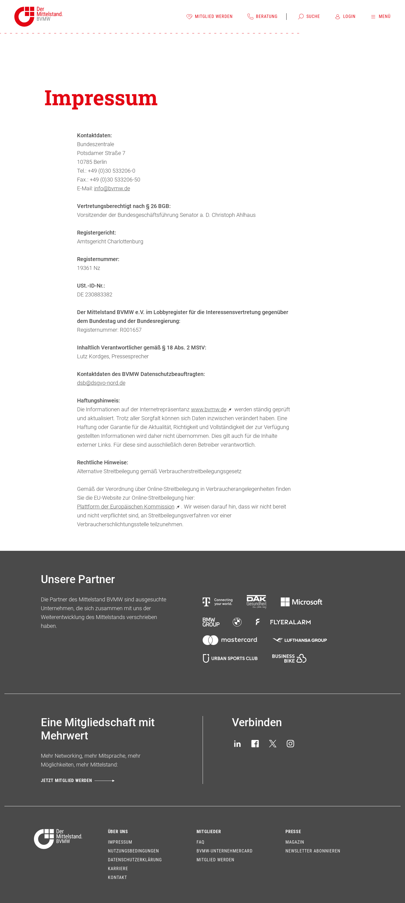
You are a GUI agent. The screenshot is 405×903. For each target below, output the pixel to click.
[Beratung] (262, 16)
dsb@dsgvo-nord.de (101, 383)
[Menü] (380, 16)
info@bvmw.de (112, 188)
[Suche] (309, 16)
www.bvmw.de (212, 409)
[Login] (345, 16)
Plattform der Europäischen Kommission (129, 506)
